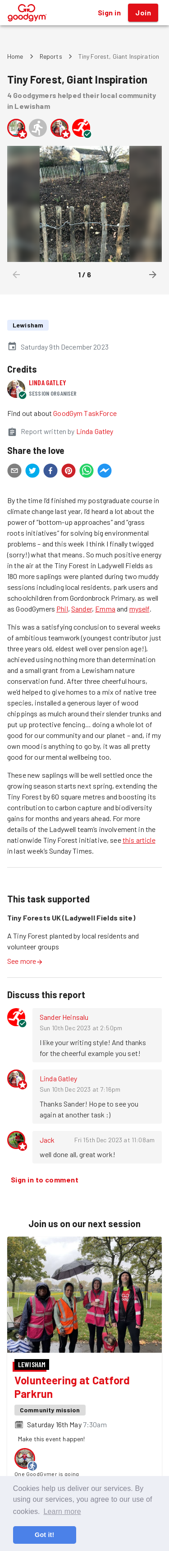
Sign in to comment (44, 1180)
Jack (47, 1139)
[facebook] (50, 472)
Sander (81, 608)
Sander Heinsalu (64, 1017)
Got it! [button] (44, 1534)
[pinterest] (68, 472)
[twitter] (32, 472)
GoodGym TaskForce (85, 413)
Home (15, 56)
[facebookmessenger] (104, 472)
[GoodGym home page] (27, 11)
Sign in (109, 13)
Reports (51, 56)
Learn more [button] (62, 1511)
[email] (14, 472)
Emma (105, 608)
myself (139, 608)
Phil (62, 608)
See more (25, 961)
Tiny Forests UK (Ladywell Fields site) (71, 917)
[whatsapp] (86, 472)
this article (139, 840)
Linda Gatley (47, 382)
